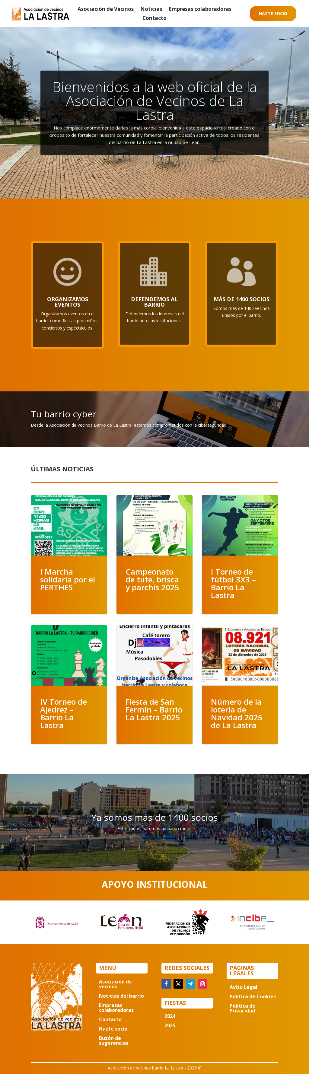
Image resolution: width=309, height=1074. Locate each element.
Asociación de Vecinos (106, 9)
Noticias (151, 9)
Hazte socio (273, 13)
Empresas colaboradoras (200, 9)
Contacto (154, 18)
